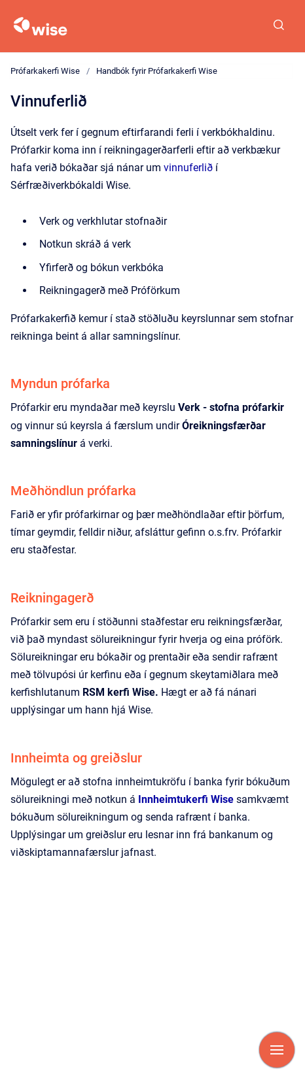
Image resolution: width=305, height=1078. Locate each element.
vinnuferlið (189, 167)
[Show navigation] (277, 1050)
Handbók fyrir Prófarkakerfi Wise (156, 71)
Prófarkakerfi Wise (45, 71)
